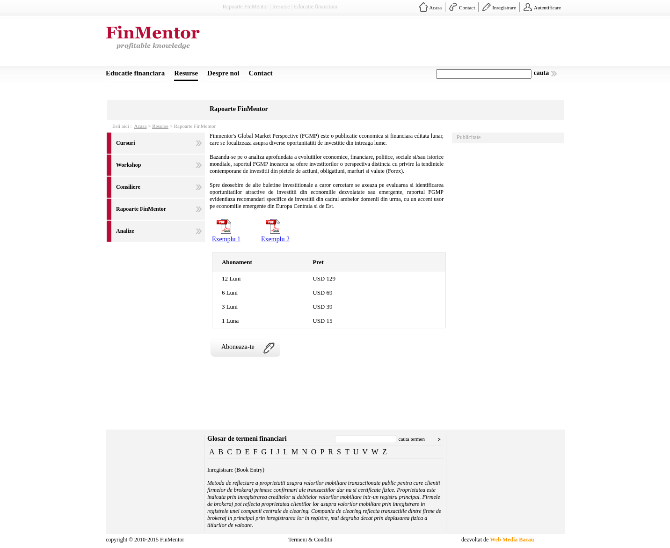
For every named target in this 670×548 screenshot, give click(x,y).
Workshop (128, 165)
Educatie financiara (135, 73)
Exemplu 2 (275, 239)
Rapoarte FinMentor (141, 209)
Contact (467, 7)
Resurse (186, 73)
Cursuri (125, 143)
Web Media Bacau (512, 539)
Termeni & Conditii (310, 539)
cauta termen (412, 439)
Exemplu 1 (226, 239)
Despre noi (223, 73)
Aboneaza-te (238, 346)
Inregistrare (504, 7)
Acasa (435, 7)
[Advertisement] (394, 43)
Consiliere (128, 187)
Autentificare (547, 7)
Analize (125, 231)
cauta (541, 72)
